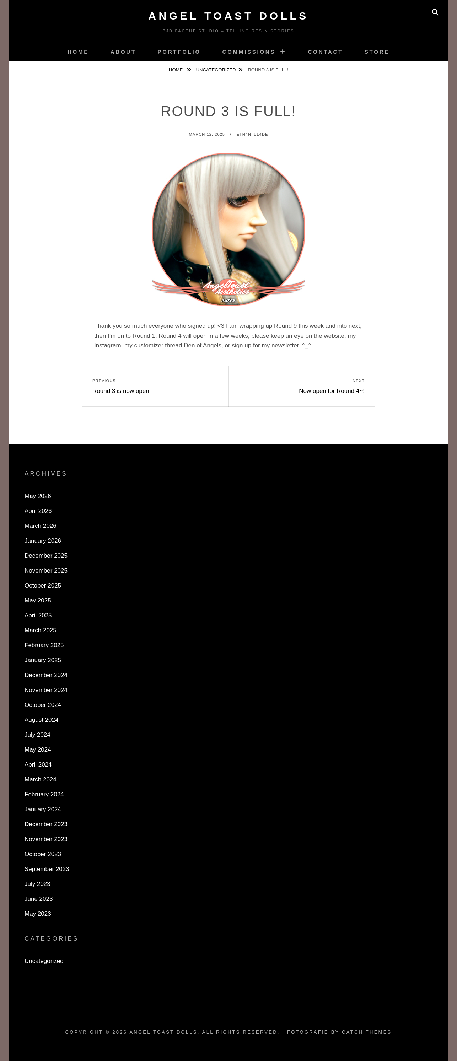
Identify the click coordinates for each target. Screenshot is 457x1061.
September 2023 (47, 869)
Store (377, 52)
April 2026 (38, 511)
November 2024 (46, 690)
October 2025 (43, 585)
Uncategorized (216, 69)
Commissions (249, 52)
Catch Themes (367, 1032)
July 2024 (37, 734)
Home (78, 52)
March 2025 (41, 630)
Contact (325, 52)
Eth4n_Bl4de (252, 134)
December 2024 (46, 675)
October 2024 (43, 705)
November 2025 (46, 570)
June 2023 (39, 898)
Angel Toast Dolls (228, 16)
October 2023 (43, 854)
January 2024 (43, 809)
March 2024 (41, 779)
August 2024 (41, 719)
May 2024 (38, 749)
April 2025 (38, 615)
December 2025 (46, 555)
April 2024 (38, 764)
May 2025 (38, 600)
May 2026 (38, 496)
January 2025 (43, 660)
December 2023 (46, 824)
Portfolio (179, 52)
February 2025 (44, 645)
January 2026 (43, 540)
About (123, 52)
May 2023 (38, 913)
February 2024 (44, 794)
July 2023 (37, 884)
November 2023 (46, 839)
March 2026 (41, 526)
